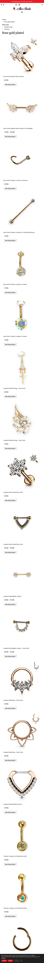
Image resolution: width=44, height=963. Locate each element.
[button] (22, 12)
